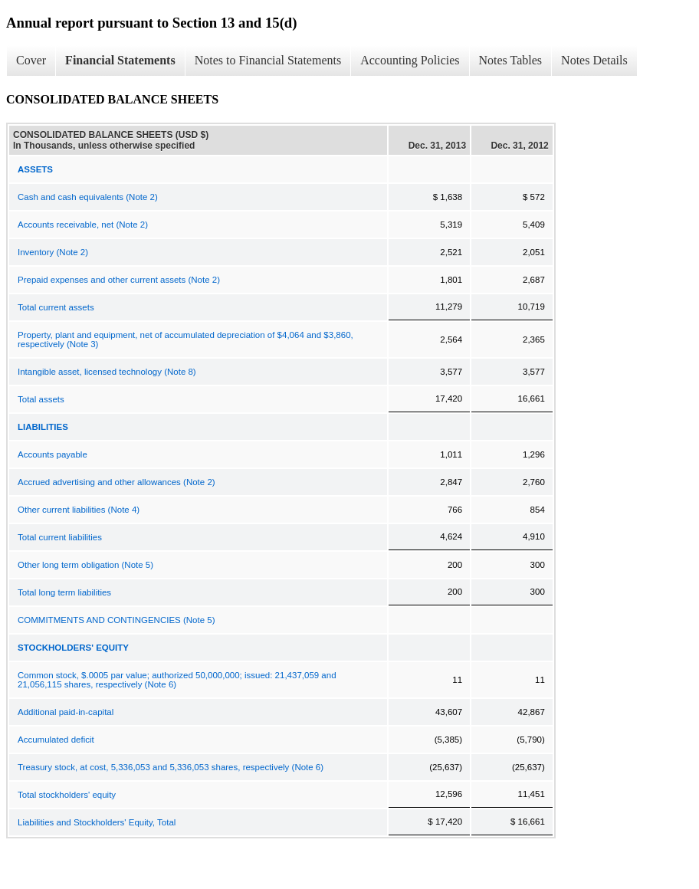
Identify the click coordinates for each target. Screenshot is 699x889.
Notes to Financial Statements (268, 60)
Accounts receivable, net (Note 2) (83, 224)
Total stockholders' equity (67, 794)
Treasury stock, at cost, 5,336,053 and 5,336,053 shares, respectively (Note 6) (170, 767)
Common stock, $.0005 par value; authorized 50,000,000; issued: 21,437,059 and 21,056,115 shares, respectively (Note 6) (177, 680)
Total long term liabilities (64, 592)
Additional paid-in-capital (65, 712)
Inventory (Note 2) (53, 252)
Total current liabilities (60, 537)
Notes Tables (511, 60)
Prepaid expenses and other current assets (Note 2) (119, 279)
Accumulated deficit (56, 739)
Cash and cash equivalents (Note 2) (88, 197)
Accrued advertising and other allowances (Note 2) (116, 482)
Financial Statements (120, 60)
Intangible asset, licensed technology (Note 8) (107, 371)
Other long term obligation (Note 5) (85, 564)
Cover (31, 60)
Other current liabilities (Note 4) (78, 509)
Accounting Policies (409, 60)
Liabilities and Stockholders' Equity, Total (97, 822)
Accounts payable (52, 454)
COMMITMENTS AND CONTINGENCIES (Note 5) (116, 620)
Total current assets (56, 307)
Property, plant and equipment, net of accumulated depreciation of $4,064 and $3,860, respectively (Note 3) (185, 339)
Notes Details (594, 60)
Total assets (41, 399)
